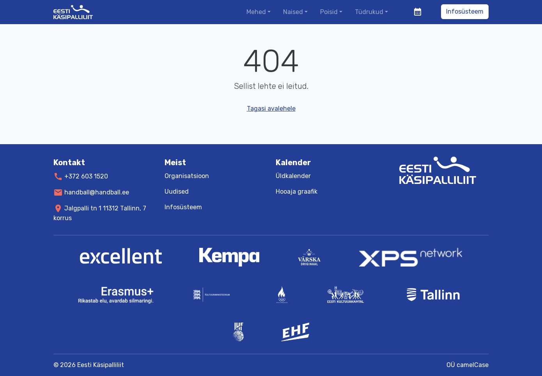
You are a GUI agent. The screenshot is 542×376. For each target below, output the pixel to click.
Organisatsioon (187, 176)
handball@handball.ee (96, 192)
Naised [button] (293, 12)
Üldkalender (293, 176)
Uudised (177, 191)
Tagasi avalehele (271, 108)
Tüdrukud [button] (369, 12)
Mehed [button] (256, 12)
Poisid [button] (329, 12)
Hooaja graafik (296, 191)
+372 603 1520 (86, 176)
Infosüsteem (465, 11)
